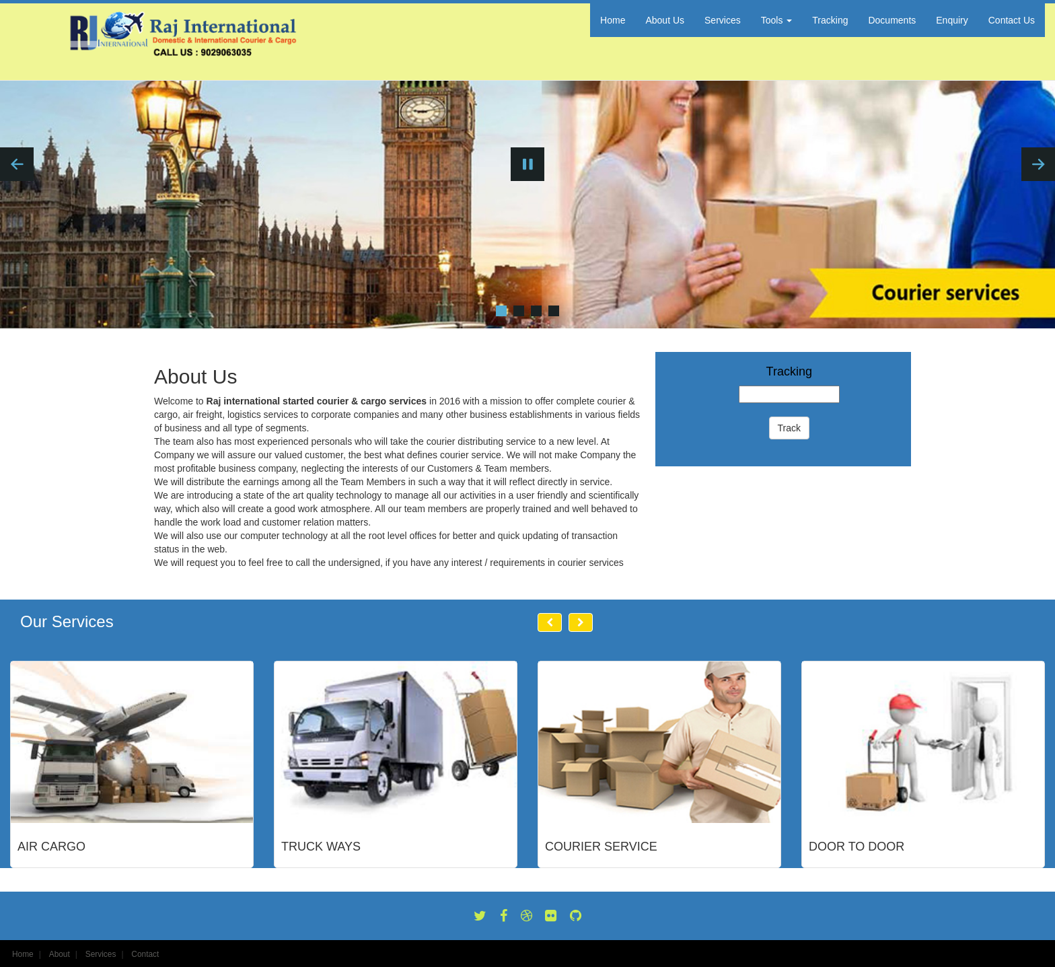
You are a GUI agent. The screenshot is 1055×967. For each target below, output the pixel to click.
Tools (777, 20)
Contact (145, 954)
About (59, 954)
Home (612, 20)
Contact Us (1011, 20)
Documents (892, 20)
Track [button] (789, 428)
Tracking (830, 20)
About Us (664, 20)
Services (722, 20)
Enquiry (952, 20)
